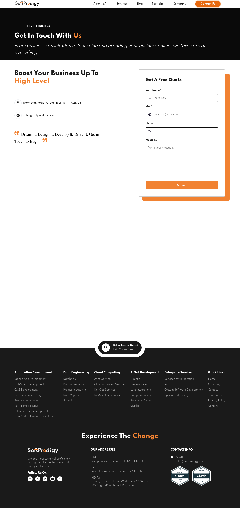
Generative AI (139, 384)
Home (212, 379)
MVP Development (26, 406)
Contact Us (208, 3)
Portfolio (158, 3)
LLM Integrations (141, 390)
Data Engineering (76, 372)
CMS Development (26, 390)
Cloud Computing (107, 372)
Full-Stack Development (29, 384)
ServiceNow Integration (179, 379)
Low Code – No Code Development (36, 416)
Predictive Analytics (75, 390)
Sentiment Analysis (142, 400)
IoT (166, 384)
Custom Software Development (183, 390)
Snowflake (69, 400)
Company (179, 3)
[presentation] (171, 173)
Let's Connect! (123, 349)
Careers (213, 406)
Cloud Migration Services (110, 384)
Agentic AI (100, 3)
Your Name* (153, 90)
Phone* (150, 123)
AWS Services (103, 379)
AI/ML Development (145, 372)
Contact (213, 390)
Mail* (149, 106)
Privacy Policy (217, 400)
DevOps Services (104, 390)
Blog (140, 3)
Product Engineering (27, 400)
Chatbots (136, 406)
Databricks (69, 379)
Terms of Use (216, 395)
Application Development (33, 372)
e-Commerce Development (31, 411)
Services (122, 3)
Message (151, 140)
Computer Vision (140, 395)
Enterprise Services (178, 372)
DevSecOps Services (107, 395)
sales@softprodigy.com (39, 115)
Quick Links (216, 372)
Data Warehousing (74, 384)
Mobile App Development (30, 379)
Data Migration (72, 395)
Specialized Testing (176, 395)
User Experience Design (28, 395)
